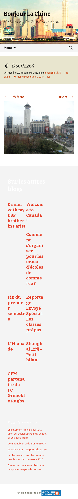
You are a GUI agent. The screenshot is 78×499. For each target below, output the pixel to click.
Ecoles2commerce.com (25, 420)
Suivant (66, 97)
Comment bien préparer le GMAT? (27, 441)
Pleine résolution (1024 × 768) (33, 76)
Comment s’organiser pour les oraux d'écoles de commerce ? (34, 259)
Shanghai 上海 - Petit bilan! (34, 352)
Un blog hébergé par (29, 493)
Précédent (14, 97)
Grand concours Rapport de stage (27, 447)
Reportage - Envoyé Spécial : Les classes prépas (34, 313)
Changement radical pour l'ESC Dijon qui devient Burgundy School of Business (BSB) (27, 431)
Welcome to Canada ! (35, 212)
